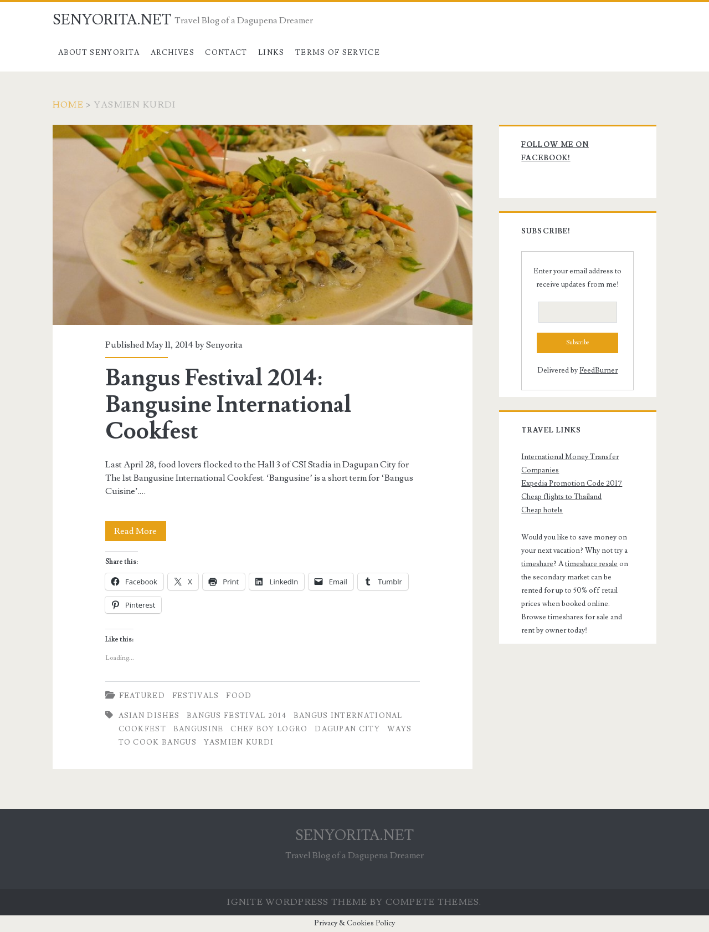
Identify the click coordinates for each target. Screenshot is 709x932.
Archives (172, 52)
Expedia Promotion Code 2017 (571, 483)
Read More (140, 531)
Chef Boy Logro (268, 729)
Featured (142, 695)
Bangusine (198, 729)
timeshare (537, 563)
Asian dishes (149, 715)
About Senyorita (99, 52)
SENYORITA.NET (112, 20)
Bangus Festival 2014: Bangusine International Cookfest (262, 225)
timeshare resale (591, 563)
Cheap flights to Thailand (561, 496)
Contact (226, 52)
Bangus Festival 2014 (236, 715)
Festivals (195, 695)
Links (271, 52)
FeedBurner (598, 370)
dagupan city (347, 729)
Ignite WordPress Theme (297, 902)
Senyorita (224, 344)
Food (238, 695)
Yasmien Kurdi (239, 742)
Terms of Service (337, 52)
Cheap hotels (542, 510)
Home (68, 104)
